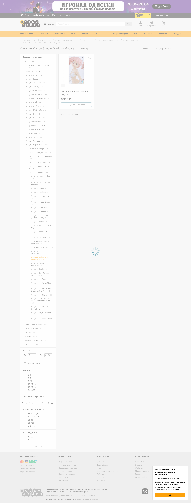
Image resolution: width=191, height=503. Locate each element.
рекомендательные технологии (167, 489)
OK (170, 495)
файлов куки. (172, 484)
